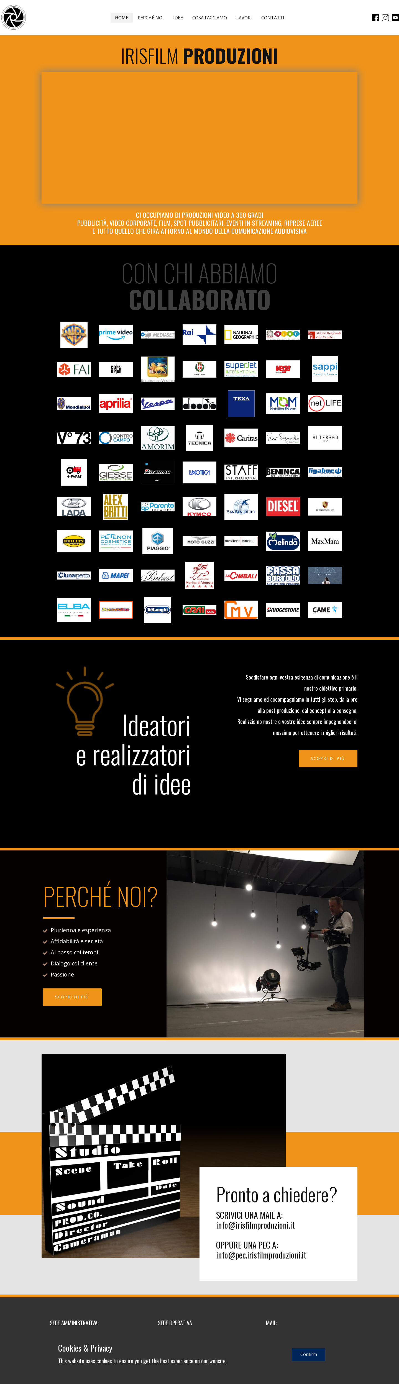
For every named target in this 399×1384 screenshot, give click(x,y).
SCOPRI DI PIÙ (328, 758)
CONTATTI (272, 18)
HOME (121, 18)
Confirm (308, 1354)
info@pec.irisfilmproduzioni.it (261, 1255)
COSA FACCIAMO (209, 18)
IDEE (178, 18)
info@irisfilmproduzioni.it (255, 1225)
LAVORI (244, 18)
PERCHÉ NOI (151, 18)
